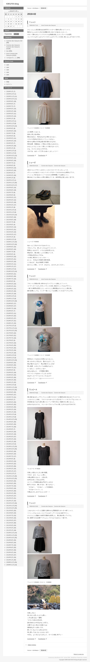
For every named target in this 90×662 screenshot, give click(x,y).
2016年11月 (10, 358)
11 (5, 21)
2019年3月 (9, 288)
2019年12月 (10, 269)
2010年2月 (9, 557)
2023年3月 (9, 173)
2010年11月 (10, 535)
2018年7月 (9, 308)
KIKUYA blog (12, 4)
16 (18, 21)
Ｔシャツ (32, 22)
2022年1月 (9, 207)
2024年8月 (9, 131)
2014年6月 (9, 429)
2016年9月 (9, 362)
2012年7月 (9, 486)
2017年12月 (10, 325)
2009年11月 (10, 565)
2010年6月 (9, 547)
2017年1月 (9, 353)
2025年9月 (9, 101)
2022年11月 (10, 182)
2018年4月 (9, 316)
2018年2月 (9, 320)
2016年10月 (10, 360)
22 (16, 24)
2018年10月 (10, 301)
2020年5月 (9, 256)
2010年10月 (10, 537)
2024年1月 (9, 148)
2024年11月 (10, 123)
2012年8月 (9, 483)
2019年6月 (9, 281)
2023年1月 (9, 177)
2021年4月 (9, 229)
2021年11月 (10, 212)
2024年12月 (10, 121)
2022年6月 (9, 195)
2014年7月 (9, 427)
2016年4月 (9, 375)
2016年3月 (9, 377)
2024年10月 (10, 126)
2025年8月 (9, 104)
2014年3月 (9, 436)
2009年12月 (10, 562)
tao (7, 51)
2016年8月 (9, 365)
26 (8, 26)
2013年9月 (9, 451)
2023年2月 (9, 175)
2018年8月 (9, 306)
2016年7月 (9, 367)
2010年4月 (9, 552)
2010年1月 (9, 560)
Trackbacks (41, 155)
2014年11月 (10, 417)
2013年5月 (9, 461)
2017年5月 (9, 343)
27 (11, 26)
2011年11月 (10, 505)
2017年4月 (9, 345)
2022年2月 (9, 205)
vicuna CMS (67, 657)
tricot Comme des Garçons (48, 25)
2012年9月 (9, 481)
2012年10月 (10, 478)
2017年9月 (9, 333)
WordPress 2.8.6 (59, 657)
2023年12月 (10, 150)
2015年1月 (9, 412)
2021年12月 (10, 210)
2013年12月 (10, 444)
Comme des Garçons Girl (14, 41)
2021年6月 (9, 224)
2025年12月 (10, 94)
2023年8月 (9, 160)
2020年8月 (9, 249)
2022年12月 (10, 180)
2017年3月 (9, 348)
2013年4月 (9, 463)
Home (29, 8)
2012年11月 (10, 476)
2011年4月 (9, 523)
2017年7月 (9, 338)
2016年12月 (10, 355)
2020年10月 (10, 244)
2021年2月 (9, 234)
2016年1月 (9, 382)
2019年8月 (9, 276)
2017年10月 (10, 330)
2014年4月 (9, 434)
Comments (30, 155)
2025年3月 (9, 113)
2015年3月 (9, 407)
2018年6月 (9, 311)
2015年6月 (9, 399)
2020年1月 (9, 266)
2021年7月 (9, 222)
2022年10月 (10, 185)
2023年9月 (9, 158)
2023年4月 (9, 170)
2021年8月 (9, 219)
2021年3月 (9, 232)
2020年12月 (10, 239)
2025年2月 (9, 116)
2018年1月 (9, 323)
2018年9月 (9, 303)
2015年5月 (9, 402)
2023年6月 (9, 165)
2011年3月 (9, 525)
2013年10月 (10, 449)
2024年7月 (9, 133)
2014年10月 (10, 419)
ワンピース (33, 389)
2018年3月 (9, 318)
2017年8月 (9, 335)
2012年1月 (9, 500)
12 (8, 21)
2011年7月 (9, 515)
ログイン (9, 84)
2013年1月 (9, 471)
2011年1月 (9, 530)
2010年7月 (9, 545)
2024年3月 (9, 143)
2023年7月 (9, 163)
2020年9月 (9, 247)
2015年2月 (9, 409)
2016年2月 (9, 380)
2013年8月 (9, 454)
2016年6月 (9, 370)
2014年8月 (9, 424)
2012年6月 (9, 488)
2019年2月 (9, 291)
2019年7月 (9, 279)
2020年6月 (9, 254)
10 (21, 19)
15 (16, 21)
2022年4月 (9, 200)
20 (11, 24)
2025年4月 (9, 111)
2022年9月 (9, 187)
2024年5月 (9, 138)
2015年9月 (9, 392)
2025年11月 (10, 96)
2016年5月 (9, 372)
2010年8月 (9, 542)
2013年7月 (9, 456)
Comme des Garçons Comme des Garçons (53, 165)
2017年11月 (10, 328)
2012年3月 (9, 496)
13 (11, 21)
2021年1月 (9, 237)
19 (8, 24)
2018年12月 (10, 296)
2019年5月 (9, 284)
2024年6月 (9, 136)
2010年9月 (9, 540)
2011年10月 (10, 508)
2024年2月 (9, 145)
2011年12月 (10, 503)
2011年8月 (9, 513)
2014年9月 (9, 422)
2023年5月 (9, 168)
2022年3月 (9, 202)
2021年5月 (9, 227)
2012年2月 (9, 498)
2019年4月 (9, 286)
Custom (85, 657)
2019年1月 (9, 293)
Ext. (82, 657)
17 (21, 21)
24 (21, 24)
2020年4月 (9, 259)
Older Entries (32, 645)
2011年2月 (9, 528)
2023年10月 (10, 155)
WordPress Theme (75, 657)
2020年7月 (9, 251)
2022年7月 (9, 192)
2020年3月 (9, 261)
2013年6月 (9, 459)
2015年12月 (10, 385)
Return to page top (79, 654)
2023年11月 (10, 153)
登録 (7, 82)
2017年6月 (9, 340)
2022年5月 (9, 197)
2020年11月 (10, 242)
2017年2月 (9, 350)
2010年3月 (9, 555)
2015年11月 (10, 387)
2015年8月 (9, 394)
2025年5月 (9, 108)
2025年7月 (9, 106)
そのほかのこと (11, 58)
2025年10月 (10, 99)
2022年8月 (9, 190)
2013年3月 (9, 466)
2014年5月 (9, 431)
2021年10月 (10, 215)
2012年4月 (9, 493)
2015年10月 (10, 389)
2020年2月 (9, 264)
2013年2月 (9, 468)
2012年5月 (9, 491)
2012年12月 (10, 473)
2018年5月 (9, 313)
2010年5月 (9, 550)
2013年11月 (10, 446)
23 (18, 24)
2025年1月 (9, 118)
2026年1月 (9, 91)
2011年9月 (9, 510)
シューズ (32, 162)
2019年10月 (10, 271)
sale (7, 65)
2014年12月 (10, 414)
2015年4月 (9, 404)
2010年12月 (10, 532)
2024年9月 (9, 128)
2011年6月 (9, 518)
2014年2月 (9, 439)
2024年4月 (9, 141)
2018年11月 (10, 298)
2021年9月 (9, 217)
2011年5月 (9, 520)
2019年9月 (9, 274)
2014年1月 (9, 441)
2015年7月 (9, 397)
